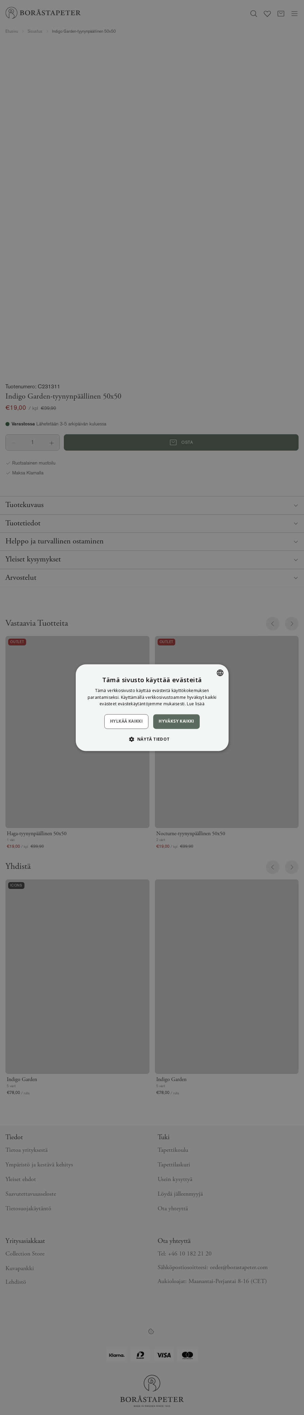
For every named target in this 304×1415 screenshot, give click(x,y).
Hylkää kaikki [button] (126, 721)
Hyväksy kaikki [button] (176, 721)
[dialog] (152, 707)
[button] (151, 739)
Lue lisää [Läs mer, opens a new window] (195, 704)
